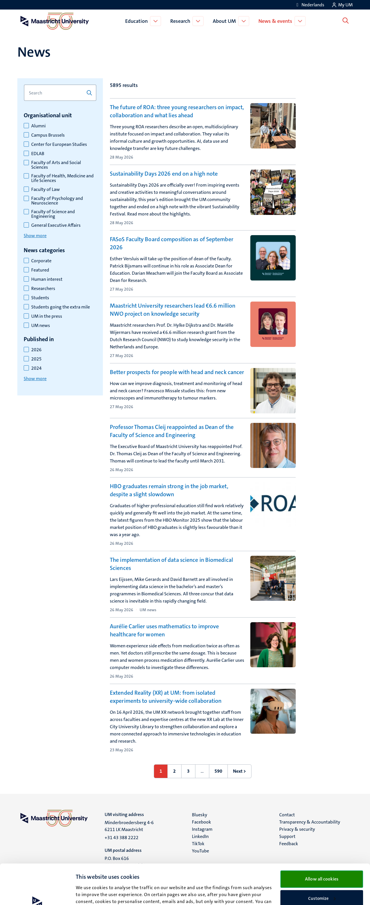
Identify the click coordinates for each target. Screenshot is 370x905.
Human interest (46, 279)
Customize (322, 861)
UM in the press (46, 316)
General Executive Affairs (56, 225)
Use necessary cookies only (322, 879)
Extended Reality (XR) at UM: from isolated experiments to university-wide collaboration (165, 697)
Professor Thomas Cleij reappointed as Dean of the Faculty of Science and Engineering (172, 431)
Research (181, 21)
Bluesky (199, 815)
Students (40, 298)
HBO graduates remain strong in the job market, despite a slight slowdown (169, 490)
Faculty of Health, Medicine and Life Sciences (62, 178)
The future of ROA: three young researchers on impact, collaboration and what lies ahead (177, 111)
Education (137, 21)
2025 (36, 359)
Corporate (41, 261)
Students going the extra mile (60, 307)
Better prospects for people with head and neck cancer (177, 372)
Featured (40, 270)
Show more (35, 236)
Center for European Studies (59, 144)
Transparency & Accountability (309, 822)
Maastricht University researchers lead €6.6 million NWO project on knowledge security (172, 309)
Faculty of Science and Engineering (53, 214)
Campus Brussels (48, 135)
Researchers (43, 288)
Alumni (38, 126)
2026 (36, 349)
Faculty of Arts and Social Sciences (56, 165)
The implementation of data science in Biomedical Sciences (171, 564)
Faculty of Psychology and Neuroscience (57, 200)
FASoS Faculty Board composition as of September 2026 (171, 243)
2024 (36, 368)
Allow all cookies (321, 841)
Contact (287, 815)
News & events (276, 21)
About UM (225, 21)
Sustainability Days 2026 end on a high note (164, 173)
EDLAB (37, 153)
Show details (88, 894)
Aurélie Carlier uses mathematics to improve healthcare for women (164, 630)
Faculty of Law (45, 189)
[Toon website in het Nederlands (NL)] (309, 4)
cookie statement (102, 878)
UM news (40, 325)
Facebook (201, 822)
